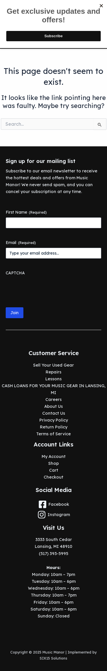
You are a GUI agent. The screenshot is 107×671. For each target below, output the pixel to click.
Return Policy (53, 427)
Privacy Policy (53, 420)
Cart (53, 470)
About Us (53, 406)
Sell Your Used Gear (53, 365)
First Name (26, 212)
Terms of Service (53, 433)
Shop (53, 463)
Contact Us (53, 413)
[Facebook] (53, 504)
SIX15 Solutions (53, 658)
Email (21, 242)
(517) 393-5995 (53, 553)
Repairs (53, 372)
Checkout (53, 477)
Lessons (53, 378)
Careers (53, 399)
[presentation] (49, 289)
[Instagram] (53, 514)
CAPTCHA (15, 273)
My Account (54, 456)
